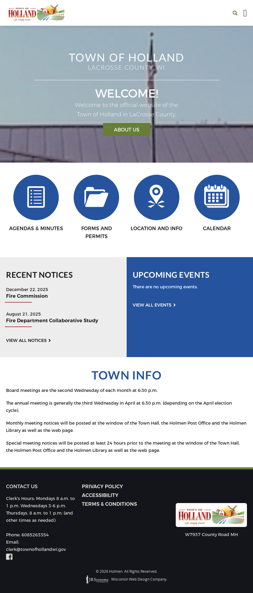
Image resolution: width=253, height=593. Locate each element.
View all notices (26, 340)
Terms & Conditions (109, 504)
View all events (152, 305)
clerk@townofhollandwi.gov (36, 549)
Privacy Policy (102, 486)
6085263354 (35, 535)
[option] (126, 94)
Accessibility (100, 495)
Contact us (22, 486)
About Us (126, 130)
